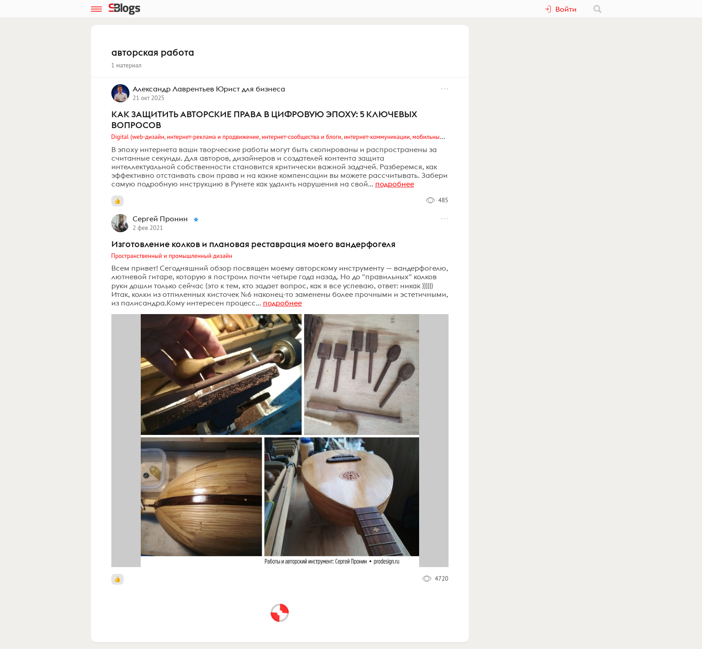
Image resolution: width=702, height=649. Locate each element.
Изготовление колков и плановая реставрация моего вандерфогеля (253, 244)
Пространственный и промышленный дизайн (172, 256)
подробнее (394, 183)
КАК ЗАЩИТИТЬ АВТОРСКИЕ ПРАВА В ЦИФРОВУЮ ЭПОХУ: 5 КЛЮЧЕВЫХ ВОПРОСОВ (264, 119)
